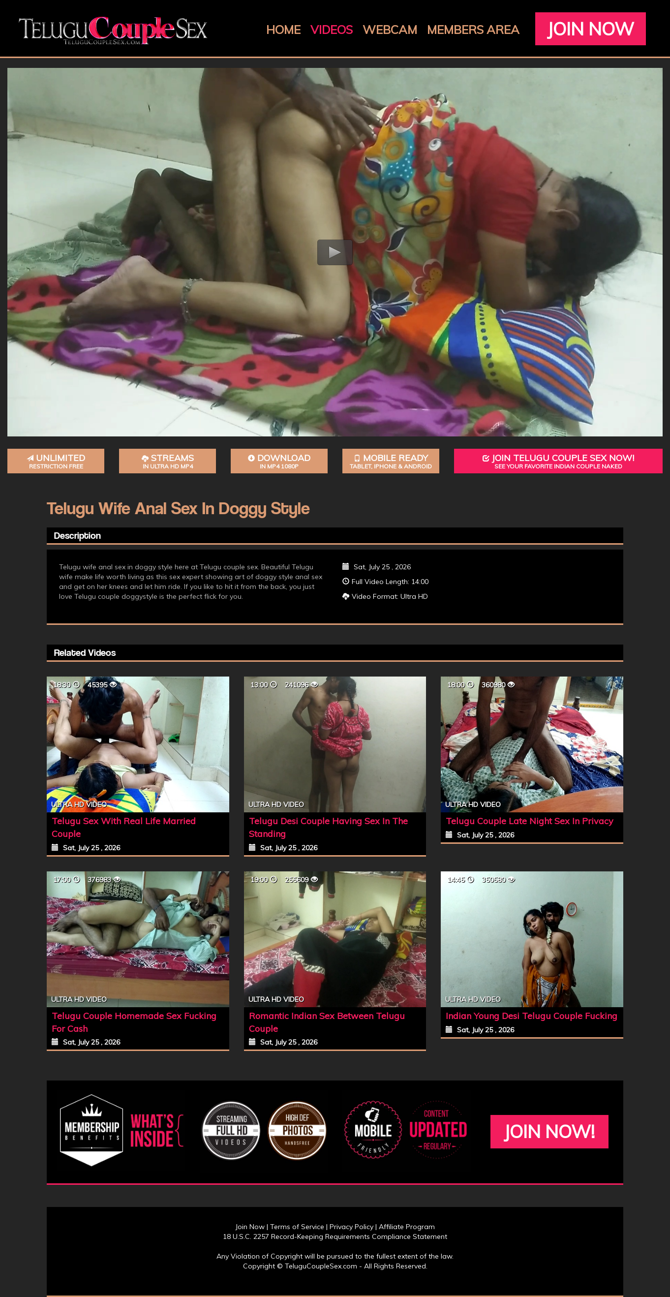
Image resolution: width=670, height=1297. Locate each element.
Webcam (390, 29)
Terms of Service (297, 1226)
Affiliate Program (407, 1226)
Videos (331, 29)
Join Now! (549, 1131)
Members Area (473, 29)
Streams (167, 461)
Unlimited (55, 461)
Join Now (590, 29)
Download (279, 461)
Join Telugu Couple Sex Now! (558, 461)
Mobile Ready (390, 461)
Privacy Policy (351, 1226)
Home (283, 29)
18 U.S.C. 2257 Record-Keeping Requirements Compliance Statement (335, 1236)
